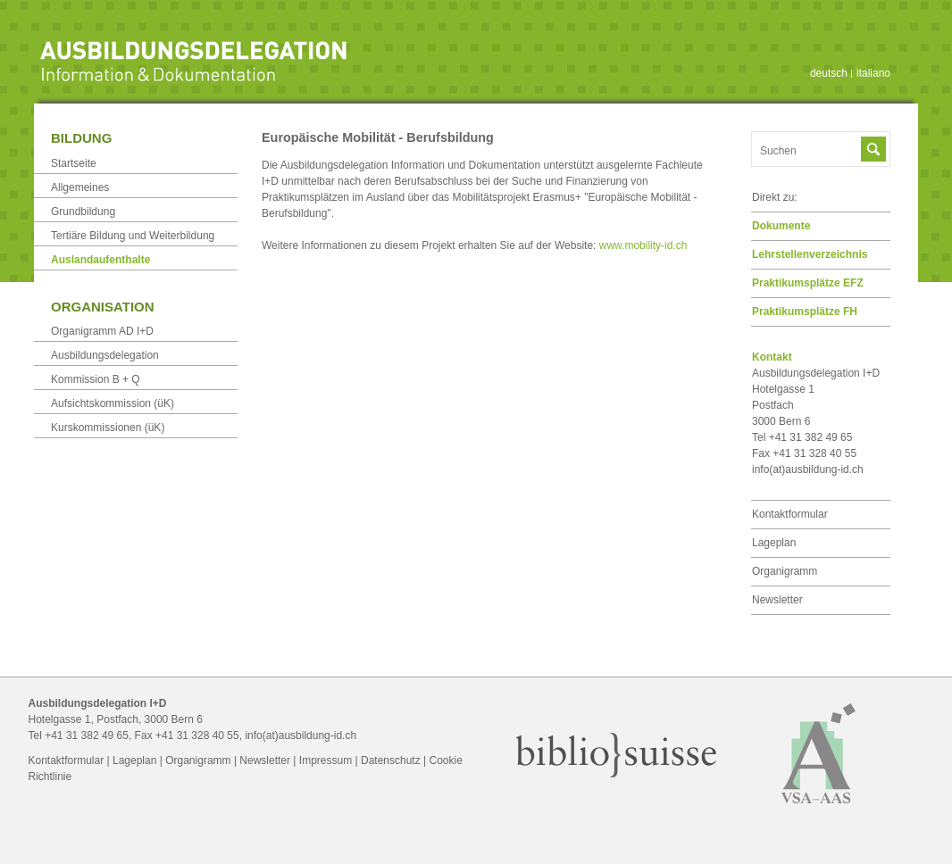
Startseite (73, 163)
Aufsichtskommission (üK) (112, 403)
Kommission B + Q (95, 379)
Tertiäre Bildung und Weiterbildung (132, 235)
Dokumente (781, 226)
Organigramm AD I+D (102, 331)
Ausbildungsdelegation (105, 355)
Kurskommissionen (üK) (107, 427)
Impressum (325, 760)
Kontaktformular (790, 514)
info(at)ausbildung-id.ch (808, 469)
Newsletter (777, 600)
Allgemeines (80, 187)
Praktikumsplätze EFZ (808, 283)
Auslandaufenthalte (100, 259)
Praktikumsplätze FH (804, 311)
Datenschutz (391, 760)
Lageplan (774, 542)
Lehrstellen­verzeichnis (809, 254)
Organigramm (784, 571)
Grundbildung (83, 211)
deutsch (829, 73)
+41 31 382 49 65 (87, 735)
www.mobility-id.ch (643, 245)
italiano (873, 73)
